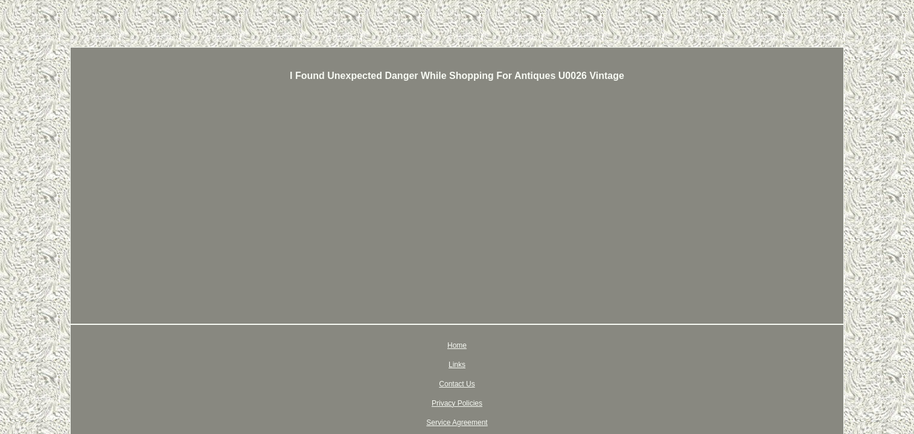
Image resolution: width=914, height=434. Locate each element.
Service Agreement (540, 345)
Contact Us (412, 345)
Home (338, 345)
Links (371, 345)
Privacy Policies (469, 345)
